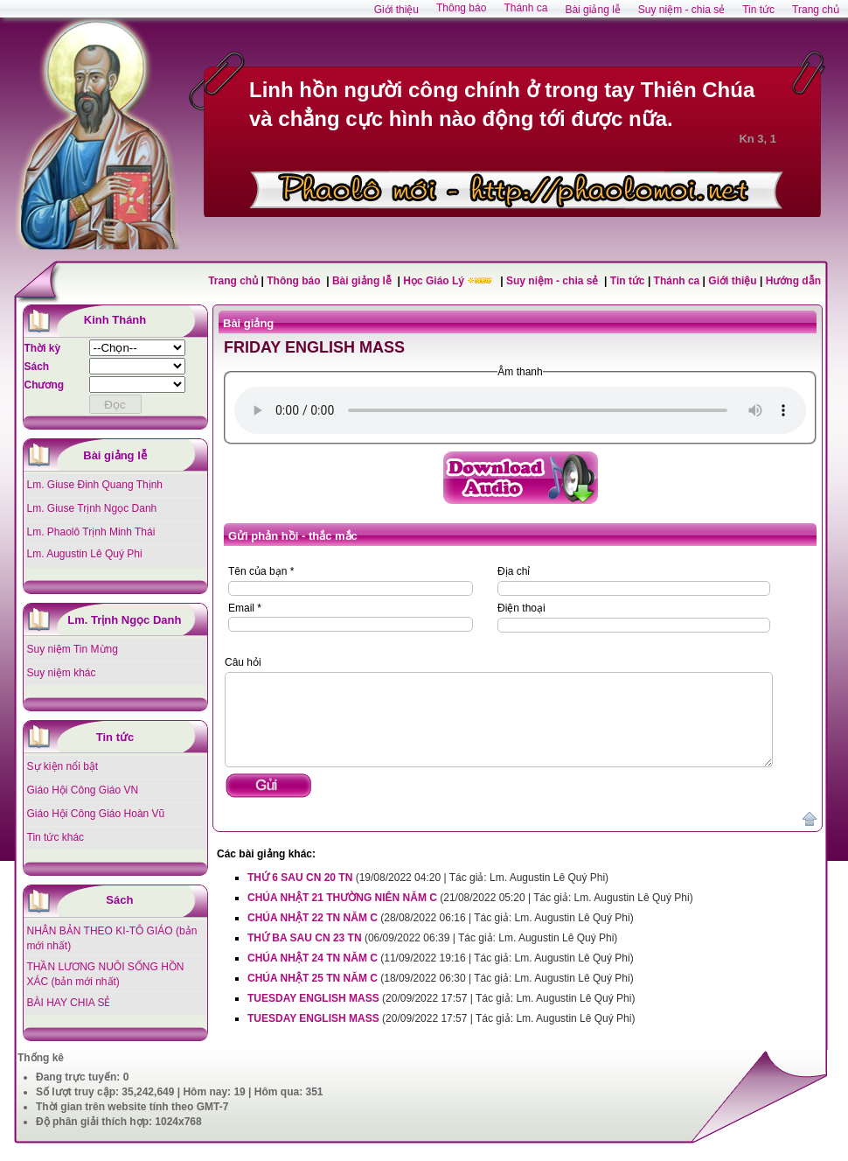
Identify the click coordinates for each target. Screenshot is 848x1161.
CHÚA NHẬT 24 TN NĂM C (312, 958)
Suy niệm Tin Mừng (72, 649)
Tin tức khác (56, 837)
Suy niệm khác (61, 673)
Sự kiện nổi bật (63, 766)
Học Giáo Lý (435, 281)
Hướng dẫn (793, 281)
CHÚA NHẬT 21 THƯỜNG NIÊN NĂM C (342, 898)
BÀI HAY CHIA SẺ (69, 1003)
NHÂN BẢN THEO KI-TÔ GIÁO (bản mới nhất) (112, 938)
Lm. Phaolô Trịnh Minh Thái (91, 532)
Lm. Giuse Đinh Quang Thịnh (95, 485)
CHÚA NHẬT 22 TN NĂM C (312, 918)
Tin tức (629, 281)
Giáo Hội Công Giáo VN (83, 790)
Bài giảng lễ (363, 281)
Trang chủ (233, 281)
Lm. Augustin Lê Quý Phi (84, 554)
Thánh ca (677, 281)
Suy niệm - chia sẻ (553, 281)
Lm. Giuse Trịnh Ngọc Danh (92, 508)
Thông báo (295, 281)
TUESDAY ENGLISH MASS (313, 998)
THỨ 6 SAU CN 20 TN (301, 877)
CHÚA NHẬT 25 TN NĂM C (312, 978)
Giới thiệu (732, 281)
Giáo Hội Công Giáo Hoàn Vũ (96, 814)
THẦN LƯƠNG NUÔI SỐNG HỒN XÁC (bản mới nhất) (105, 974)
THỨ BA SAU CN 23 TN (304, 938)
